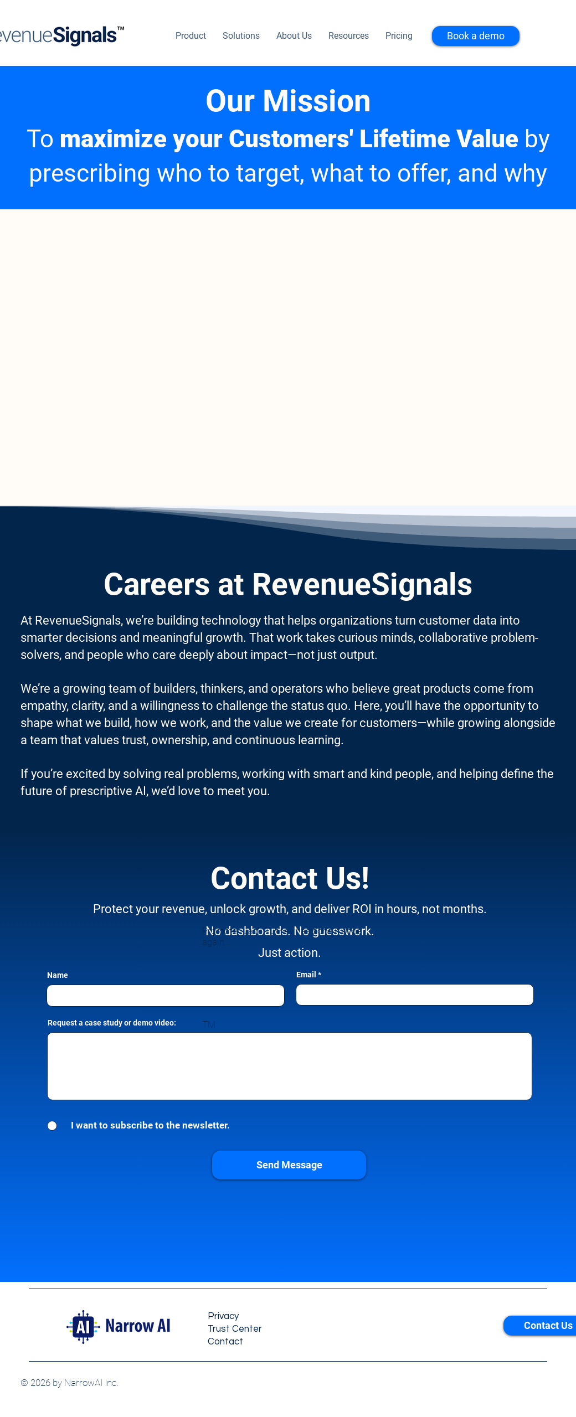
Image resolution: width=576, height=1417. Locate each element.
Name (57, 975)
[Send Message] (289, 1165)
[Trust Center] (260, 1329)
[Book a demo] (476, 36)
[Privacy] (260, 1316)
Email (306, 974)
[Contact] (260, 1342)
